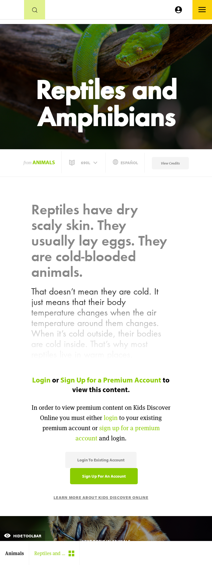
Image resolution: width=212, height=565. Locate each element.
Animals (43, 162)
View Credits (170, 163)
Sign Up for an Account (104, 476)
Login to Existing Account (100, 460)
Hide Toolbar (22, 536)
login (111, 418)
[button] (84, 162)
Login (41, 379)
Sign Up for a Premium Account (110, 379)
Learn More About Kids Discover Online (101, 497)
